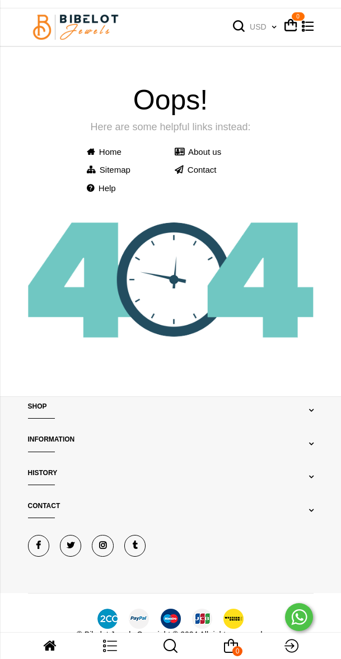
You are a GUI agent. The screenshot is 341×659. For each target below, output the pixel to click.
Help (101, 188)
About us (198, 152)
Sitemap (108, 169)
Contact (196, 169)
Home (104, 152)
